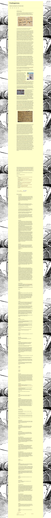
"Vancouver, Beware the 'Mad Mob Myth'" (26, 182)
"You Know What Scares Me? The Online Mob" (27, 184)
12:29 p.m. (19, 352)
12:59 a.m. (19, 457)
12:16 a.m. (19, 218)
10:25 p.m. (19, 418)
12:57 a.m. (19, 442)
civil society (21, 191)
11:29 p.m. (19, 423)
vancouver (23, 191)
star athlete (18, 40)
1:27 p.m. (19, 364)
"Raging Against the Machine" (24, 186)
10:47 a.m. (19, 249)
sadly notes (23, 136)
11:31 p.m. (19, 429)
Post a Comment (19, 512)
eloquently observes (28, 169)
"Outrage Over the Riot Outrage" (24, 185)
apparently (24, 59)
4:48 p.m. (19, 392)
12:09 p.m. (19, 339)
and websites (24, 81)
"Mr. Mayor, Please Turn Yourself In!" (25, 178)
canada (19, 191)
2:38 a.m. (19, 396)
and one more (18, 67)
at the (23, 174)
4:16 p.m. (19, 381)
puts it (19, 33)
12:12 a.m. (19, 482)
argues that (28, 35)
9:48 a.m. (19, 478)
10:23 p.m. (19, 316)
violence (25, 191)
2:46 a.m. (19, 501)
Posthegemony (14, 3)
